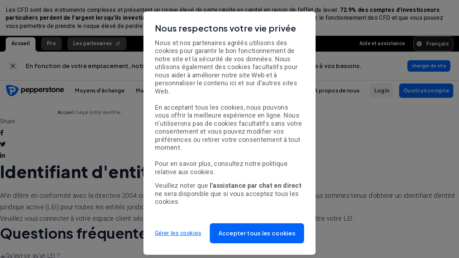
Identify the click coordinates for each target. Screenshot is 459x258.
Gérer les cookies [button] (178, 233)
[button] (257, 233)
